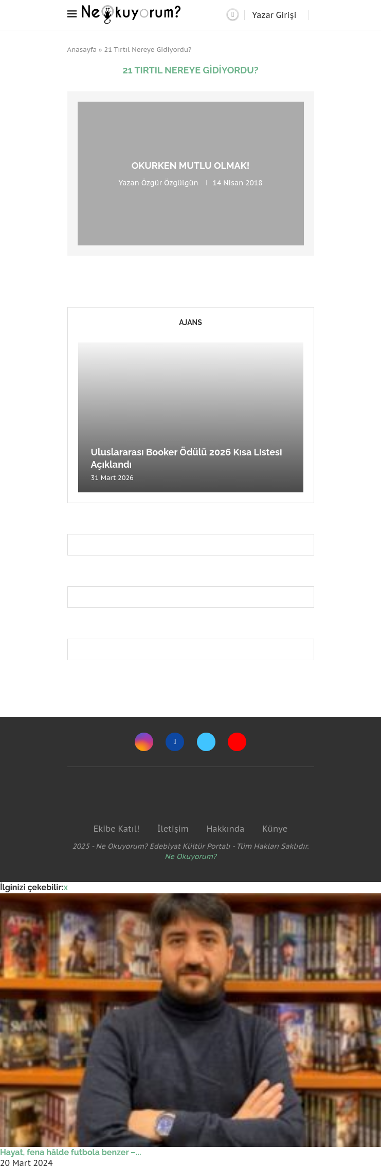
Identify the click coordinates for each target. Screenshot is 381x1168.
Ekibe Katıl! (116, 829)
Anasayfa (82, 49)
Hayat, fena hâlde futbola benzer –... (70, 1152)
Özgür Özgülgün (169, 182)
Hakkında (226, 829)
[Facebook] (175, 742)
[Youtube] (237, 742)
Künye (274, 829)
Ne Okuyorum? (190, 856)
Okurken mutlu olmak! (191, 165)
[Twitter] (206, 742)
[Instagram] (144, 742)
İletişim (173, 829)
